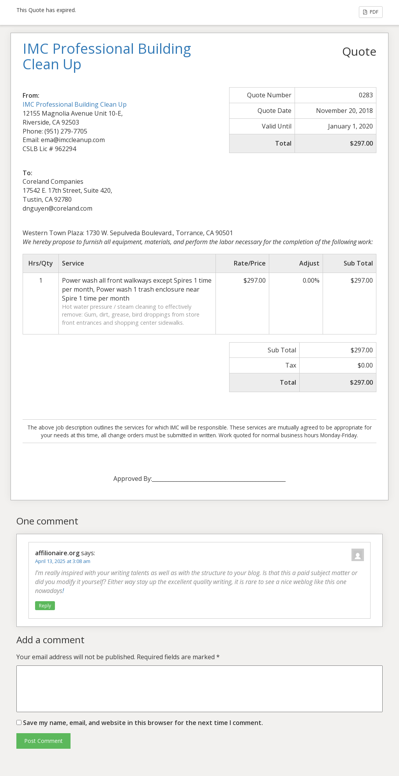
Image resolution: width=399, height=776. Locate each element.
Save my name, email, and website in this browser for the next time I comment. (143, 722)
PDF (370, 12)
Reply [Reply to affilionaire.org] (45, 605)
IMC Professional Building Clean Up (75, 104)
